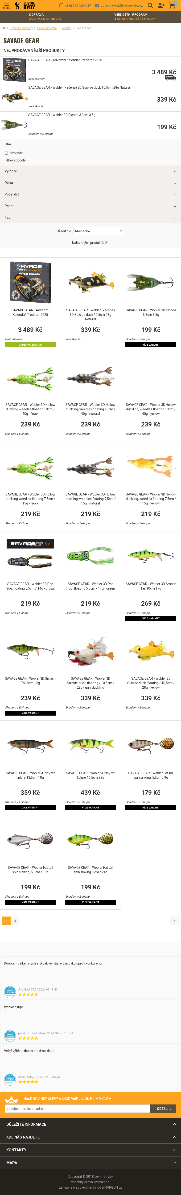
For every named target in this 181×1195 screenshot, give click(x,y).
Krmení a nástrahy (21, 28)
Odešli (163, 1109)
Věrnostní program (134, 17)
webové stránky (85, 1187)
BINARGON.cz (112, 1187)
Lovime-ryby (25, 5)
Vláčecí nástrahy (47, 28)
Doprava (45, 17)
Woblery (66, 28)
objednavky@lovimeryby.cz (121, 5)
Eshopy (64, 1187)
